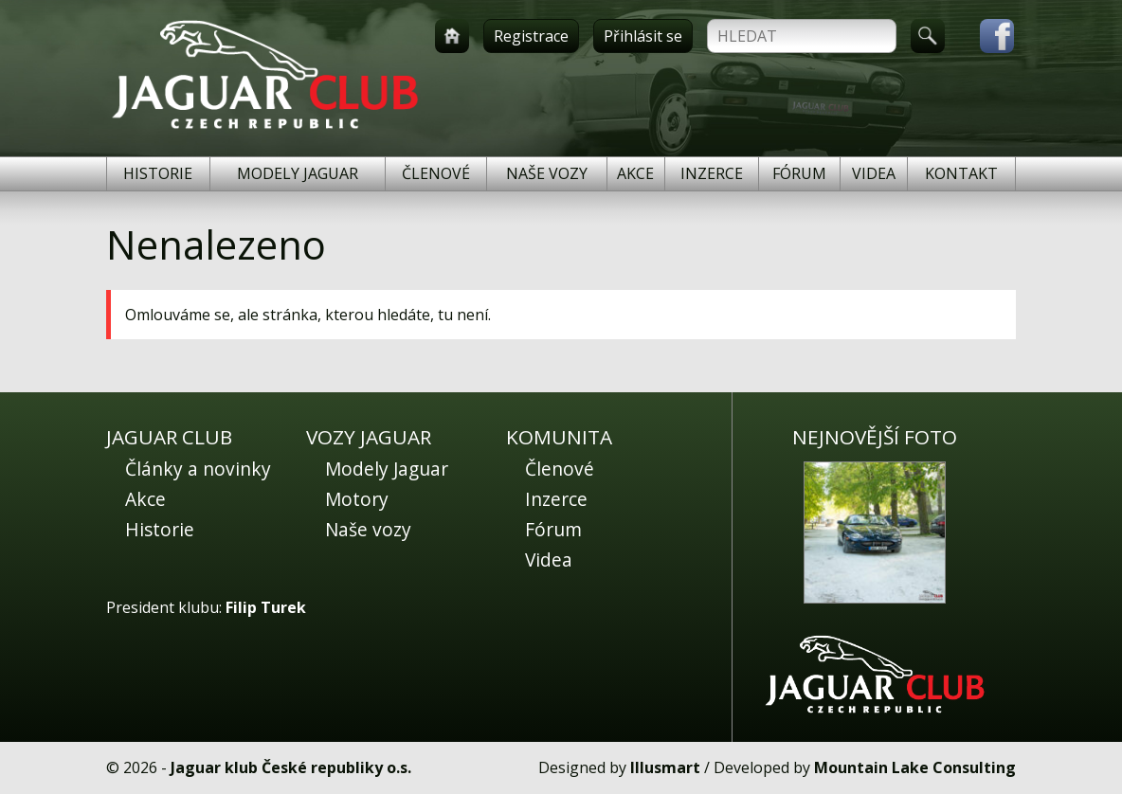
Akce (635, 173)
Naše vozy (547, 173)
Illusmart (665, 767)
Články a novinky (198, 468)
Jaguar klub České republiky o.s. (291, 767)
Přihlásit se (643, 36)
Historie (157, 173)
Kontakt (961, 173)
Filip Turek (266, 607)
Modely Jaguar (297, 173)
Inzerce (711, 173)
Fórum (799, 173)
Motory (357, 499)
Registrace (531, 36)
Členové (436, 173)
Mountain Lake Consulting (915, 767)
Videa (874, 173)
